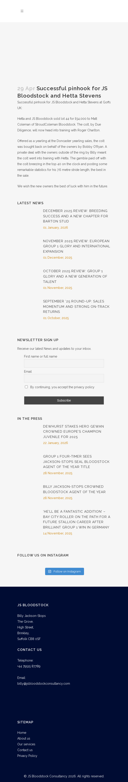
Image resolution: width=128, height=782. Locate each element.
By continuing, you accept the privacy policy (59, 387)
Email (28, 371)
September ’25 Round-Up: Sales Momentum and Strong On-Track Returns (76, 306)
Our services (26, 744)
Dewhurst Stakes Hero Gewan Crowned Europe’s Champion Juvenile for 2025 (73, 431)
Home (21, 732)
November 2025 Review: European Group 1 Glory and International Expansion (76, 246)
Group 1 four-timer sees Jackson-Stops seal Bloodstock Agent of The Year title (76, 461)
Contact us (25, 750)
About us (23, 738)
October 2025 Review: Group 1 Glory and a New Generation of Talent (75, 276)
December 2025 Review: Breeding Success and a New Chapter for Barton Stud (75, 216)
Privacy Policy (27, 756)
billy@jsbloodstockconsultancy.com (43, 683)
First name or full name (40, 356)
